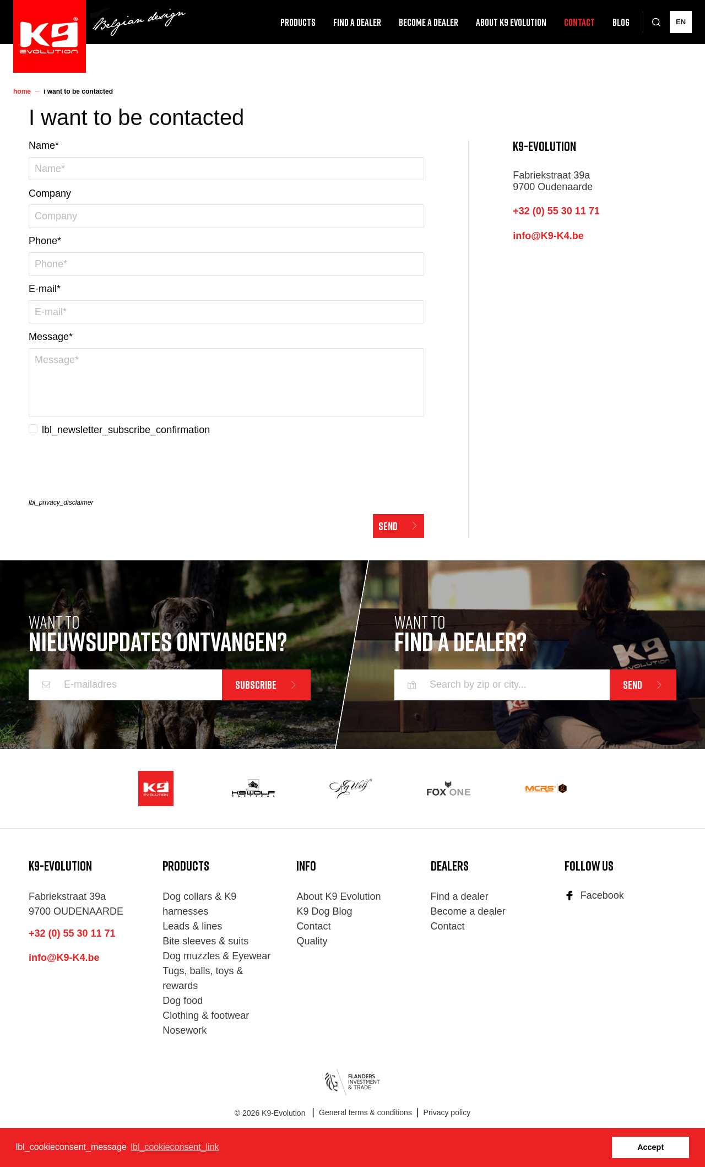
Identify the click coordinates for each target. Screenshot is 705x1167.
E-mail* (45, 288)
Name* (44, 145)
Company (50, 193)
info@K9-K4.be (548, 235)
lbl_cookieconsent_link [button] (175, 1147)
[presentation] (112, 470)
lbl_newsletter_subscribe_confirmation (126, 429)
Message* (51, 336)
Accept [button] (650, 1147)
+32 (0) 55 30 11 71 (556, 211)
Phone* (45, 240)
